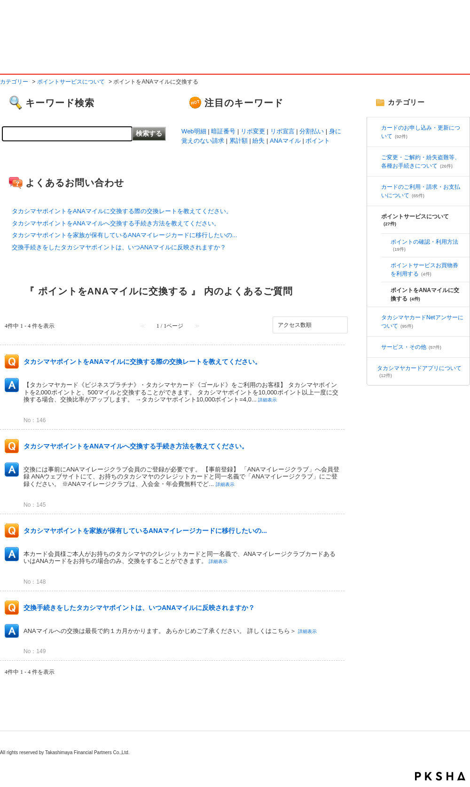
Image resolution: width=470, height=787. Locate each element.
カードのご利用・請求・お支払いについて (420, 191)
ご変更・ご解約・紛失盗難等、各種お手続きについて (420, 161)
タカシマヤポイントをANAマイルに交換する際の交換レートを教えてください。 (122, 211)
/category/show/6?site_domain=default (376, 187)
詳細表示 (267, 399)
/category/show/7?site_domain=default (376, 347)
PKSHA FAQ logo (440, 776)
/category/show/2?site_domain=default (376, 127)
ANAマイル (285, 140)
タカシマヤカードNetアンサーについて (422, 321)
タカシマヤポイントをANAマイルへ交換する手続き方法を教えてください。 (116, 223)
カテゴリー (14, 81)
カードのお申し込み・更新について (420, 131)
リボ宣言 (282, 131)
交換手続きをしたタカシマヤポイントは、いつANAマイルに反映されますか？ (119, 247)
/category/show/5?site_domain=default (376, 317)
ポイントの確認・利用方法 (424, 245)
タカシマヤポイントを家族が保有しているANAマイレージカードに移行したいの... (124, 235)
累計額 (238, 140)
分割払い (311, 131)
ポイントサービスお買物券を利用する (424, 269)
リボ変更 (253, 131)
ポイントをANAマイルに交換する (425, 294)
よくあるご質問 (70, 55)
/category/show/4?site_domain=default (376, 157)
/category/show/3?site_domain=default (376, 216)
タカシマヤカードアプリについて (419, 371)
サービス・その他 (411, 347)
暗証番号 (223, 131)
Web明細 (193, 131)
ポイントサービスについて (71, 81)
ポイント (318, 140)
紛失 (258, 140)
